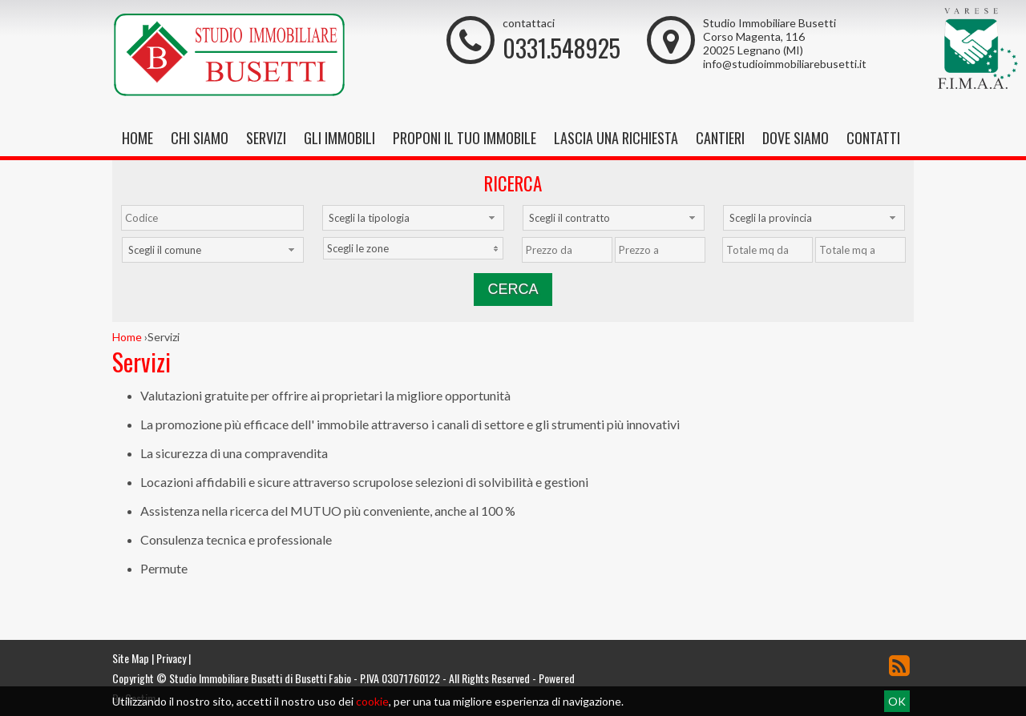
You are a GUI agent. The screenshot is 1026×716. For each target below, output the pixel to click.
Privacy (171, 658)
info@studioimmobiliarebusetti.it (784, 63)
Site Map (130, 658)
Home (137, 137)
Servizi (266, 137)
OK (897, 701)
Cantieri (720, 137)
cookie (372, 701)
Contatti (873, 137)
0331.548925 (561, 48)
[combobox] (413, 218)
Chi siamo (199, 137)
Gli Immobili (339, 137)
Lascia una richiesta (616, 137)
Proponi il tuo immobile (464, 137)
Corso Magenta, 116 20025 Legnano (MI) (754, 43)
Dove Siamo (795, 137)
